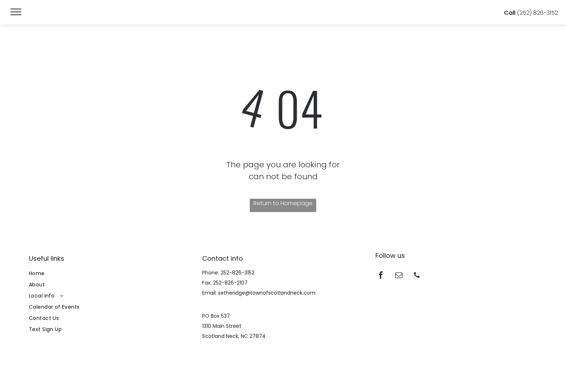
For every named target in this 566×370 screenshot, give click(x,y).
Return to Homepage (283, 203)
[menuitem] (110, 273)
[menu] (15, 12)
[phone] (417, 276)
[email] (398, 276)
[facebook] (380, 276)
